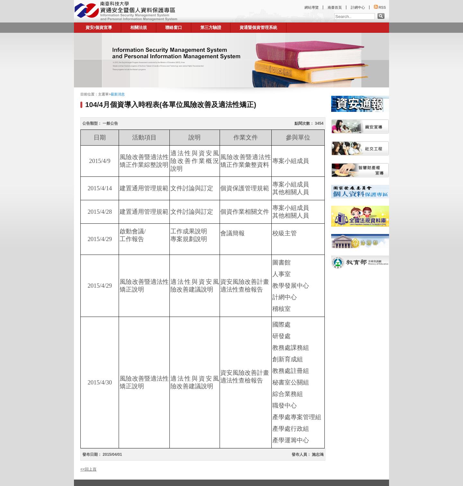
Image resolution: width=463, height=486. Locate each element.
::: (75, 21)
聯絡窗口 (173, 27)
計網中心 (358, 7)
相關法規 (138, 27)
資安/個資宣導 (99, 27)
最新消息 (118, 94)
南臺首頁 (335, 7)
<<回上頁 (88, 469)
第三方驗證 (210, 27)
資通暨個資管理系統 (258, 27)
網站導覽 (311, 7)
